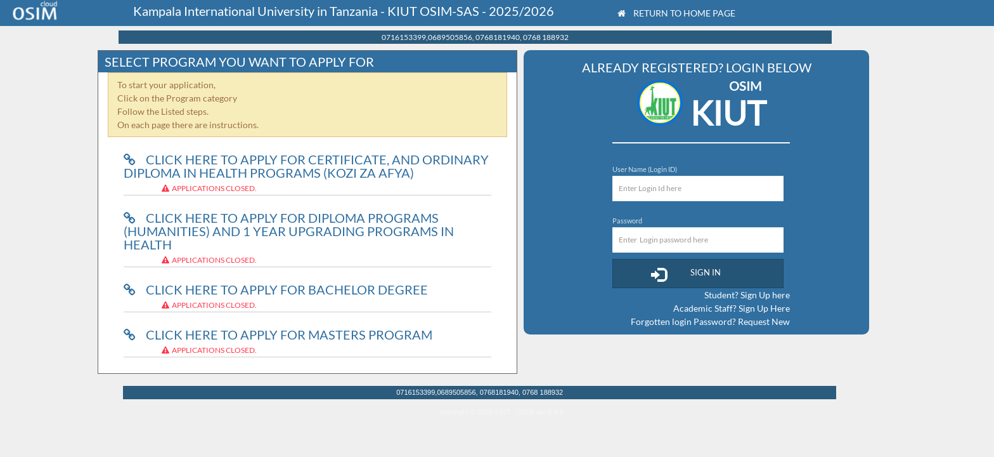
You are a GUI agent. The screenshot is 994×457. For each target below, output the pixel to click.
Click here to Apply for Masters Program (278, 334)
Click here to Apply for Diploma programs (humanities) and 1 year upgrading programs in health (289, 231)
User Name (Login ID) (644, 169)
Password (627, 220)
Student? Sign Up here (747, 294)
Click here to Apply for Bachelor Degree (276, 289)
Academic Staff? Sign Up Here (731, 308)
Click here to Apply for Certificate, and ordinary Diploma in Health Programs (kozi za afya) (306, 166)
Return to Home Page (676, 13)
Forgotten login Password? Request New (710, 321)
